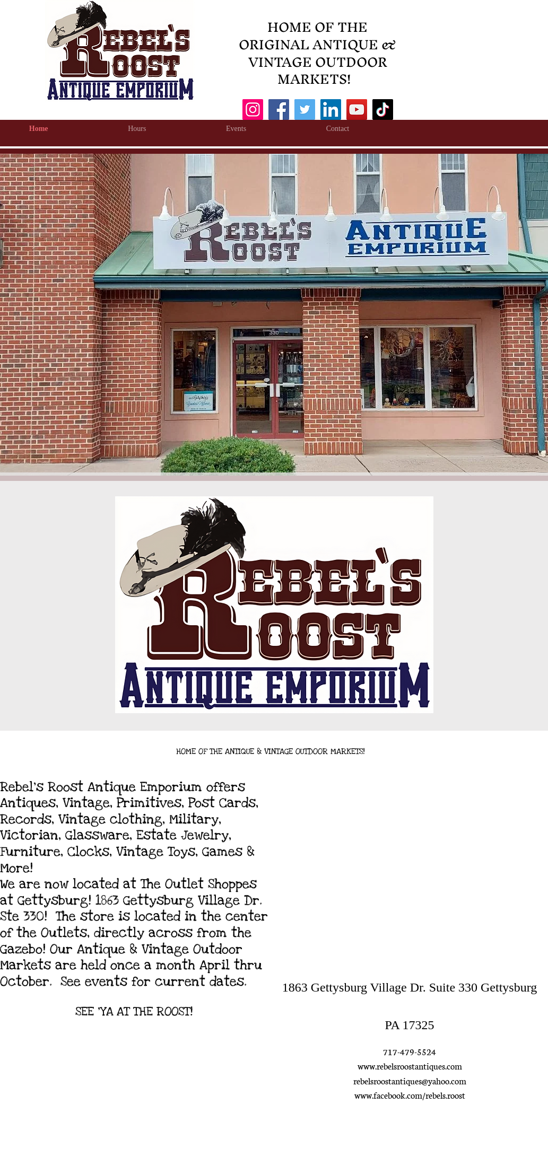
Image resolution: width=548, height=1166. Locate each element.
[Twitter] (304, 109)
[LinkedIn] (330, 109)
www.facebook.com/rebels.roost (409, 1095)
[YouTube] (356, 109)
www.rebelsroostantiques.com (410, 1065)
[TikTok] (382, 109)
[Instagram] (252, 109)
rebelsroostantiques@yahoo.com (409, 1080)
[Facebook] (278, 109)
